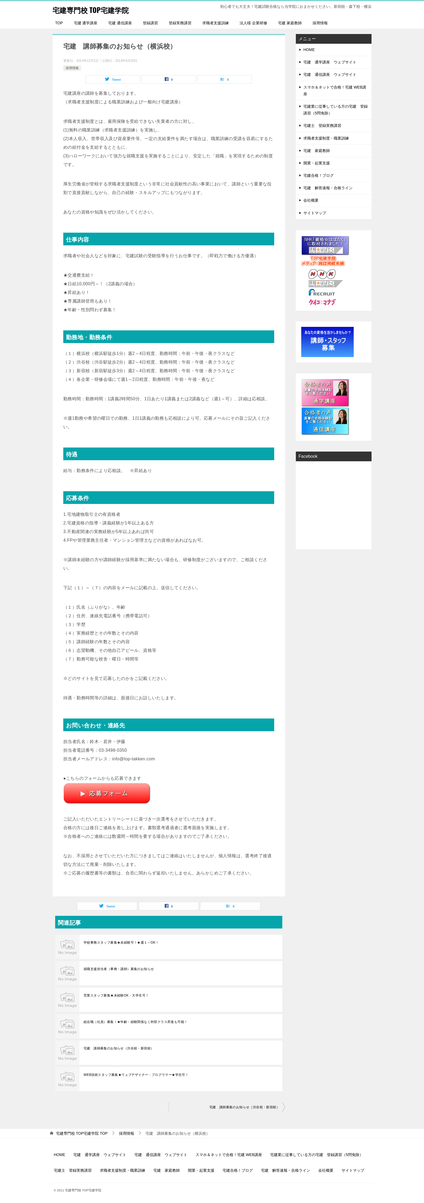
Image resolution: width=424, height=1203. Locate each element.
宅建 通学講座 (86, 23)
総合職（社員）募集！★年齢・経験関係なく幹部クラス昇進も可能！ (135, 1022)
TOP (59, 23)
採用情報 (320, 23)
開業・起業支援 (316, 163)
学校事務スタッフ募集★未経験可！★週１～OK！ (121, 942)
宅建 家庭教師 (290, 23)
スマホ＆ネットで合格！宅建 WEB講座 (334, 90)
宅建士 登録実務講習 (322, 125)
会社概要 (311, 200)
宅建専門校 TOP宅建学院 (96, 9)
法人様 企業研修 (253, 23)
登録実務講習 (180, 23)
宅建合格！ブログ (318, 175)
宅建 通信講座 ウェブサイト (329, 74)
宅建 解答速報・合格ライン (328, 188)
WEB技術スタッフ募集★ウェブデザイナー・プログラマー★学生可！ (136, 1075)
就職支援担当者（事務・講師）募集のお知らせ (119, 969)
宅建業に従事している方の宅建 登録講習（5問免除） (335, 109)
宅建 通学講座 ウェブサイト (329, 62)
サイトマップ (314, 213)
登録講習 (150, 23)
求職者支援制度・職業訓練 (326, 138)
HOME (309, 50)
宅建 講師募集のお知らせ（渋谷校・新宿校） (119, 1048)
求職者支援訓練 (215, 23)
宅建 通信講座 (120, 23)
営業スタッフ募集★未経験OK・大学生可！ (116, 995)
